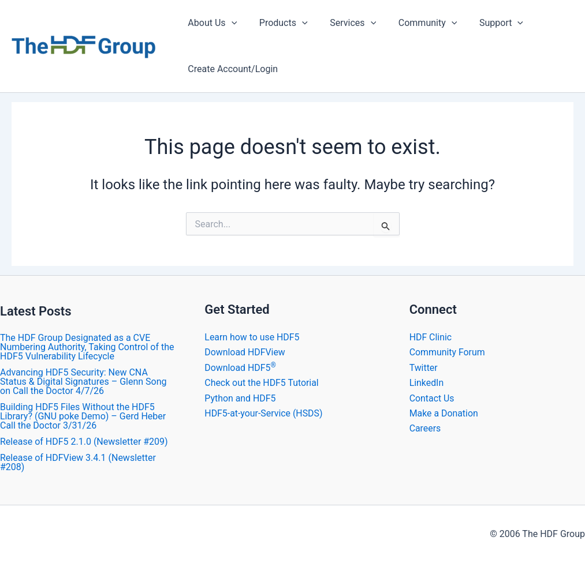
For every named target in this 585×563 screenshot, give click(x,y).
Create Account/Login (231, 68)
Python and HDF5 (240, 398)
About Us (210, 23)
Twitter (423, 367)
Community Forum (447, 352)
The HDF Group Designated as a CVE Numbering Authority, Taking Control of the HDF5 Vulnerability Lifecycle (87, 347)
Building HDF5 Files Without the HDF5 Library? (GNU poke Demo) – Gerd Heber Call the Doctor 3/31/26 (83, 416)
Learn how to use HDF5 (252, 337)
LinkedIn (426, 382)
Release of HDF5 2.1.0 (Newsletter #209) (84, 441)
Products (278, 23)
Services (344, 23)
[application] (229, 23)
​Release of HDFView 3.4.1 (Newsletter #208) (78, 462)
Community (414, 23)
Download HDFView (245, 352)
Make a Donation (444, 413)
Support (484, 23)
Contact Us (432, 398)
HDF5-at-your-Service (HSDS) (263, 413)
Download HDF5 (240, 367)
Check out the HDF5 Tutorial (261, 382)
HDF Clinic (430, 337)
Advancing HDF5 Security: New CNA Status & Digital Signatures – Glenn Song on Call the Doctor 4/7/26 (83, 381)
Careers (425, 428)
